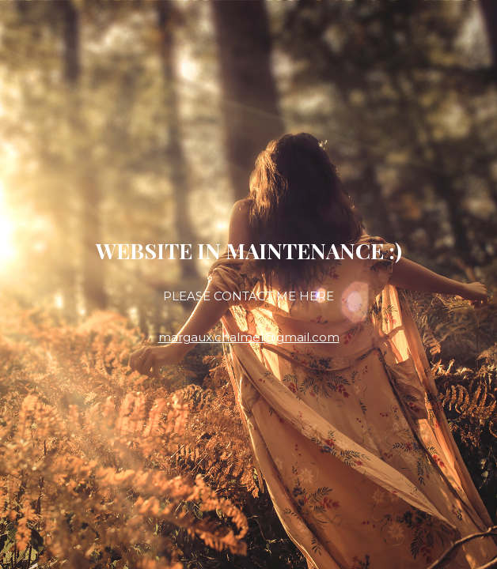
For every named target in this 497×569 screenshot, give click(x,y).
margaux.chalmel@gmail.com (249, 337)
